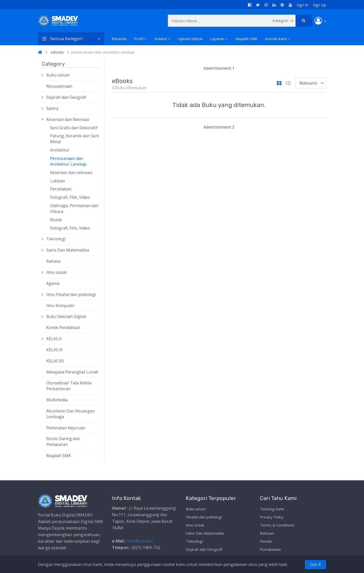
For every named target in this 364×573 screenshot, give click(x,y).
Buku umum (58, 75)
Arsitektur (59, 150)
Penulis (266, 541)
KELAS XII (55, 361)
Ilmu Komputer (60, 305)
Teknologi (56, 239)
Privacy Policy (272, 516)
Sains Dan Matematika (67, 250)
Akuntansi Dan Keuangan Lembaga (70, 413)
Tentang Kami (272, 508)
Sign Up (319, 4)
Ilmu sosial (56, 272)
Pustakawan (270, 549)
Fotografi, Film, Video (70, 197)
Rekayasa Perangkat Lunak (72, 372)
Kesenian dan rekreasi (71, 172)
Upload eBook (190, 38)
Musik (56, 219)
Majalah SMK (246, 38)
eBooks (57, 52)
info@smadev (140, 541)
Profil (140, 38)
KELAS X (53, 338)
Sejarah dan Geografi (66, 97)
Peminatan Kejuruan (65, 428)
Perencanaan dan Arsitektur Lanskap (68, 161)
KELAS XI (54, 350)
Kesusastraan (59, 86)
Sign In (302, 4)
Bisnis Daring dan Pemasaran (63, 441)
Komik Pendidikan (63, 327)
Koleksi (162, 38)
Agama (52, 283)
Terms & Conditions (277, 525)
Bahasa (53, 261)
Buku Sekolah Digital (66, 316)
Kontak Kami (277, 38)
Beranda (119, 38)
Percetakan (61, 189)
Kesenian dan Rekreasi (67, 119)
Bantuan (267, 533)
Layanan (219, 38)
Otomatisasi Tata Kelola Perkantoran (69, 385)
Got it (315, 564)
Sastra (52, 108)
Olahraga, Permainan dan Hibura (74, 208)
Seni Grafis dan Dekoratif (74, 128)
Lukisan (57, 181)
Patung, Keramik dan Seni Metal (74, 138)
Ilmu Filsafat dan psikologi (71, 294)
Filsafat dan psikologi (204, 516)
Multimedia (56, 400)
